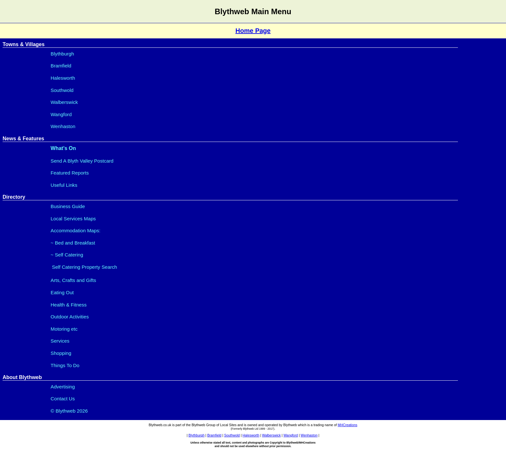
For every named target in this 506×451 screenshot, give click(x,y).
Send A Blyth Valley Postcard (82, 161)
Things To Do (65, 365)
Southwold (62, 90)
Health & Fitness (68, 304)
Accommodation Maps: (75, 230)
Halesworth (63, 78)
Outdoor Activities (70, 316)
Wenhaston (63, 126)
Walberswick (64, 102)
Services (60, 341)
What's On (63, 148)
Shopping (61, 353)
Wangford (61, 114)
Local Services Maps (73, 218)
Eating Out (62, 292)
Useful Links (64, 185)
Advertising (63, 386)
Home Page (253, 30)
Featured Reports (70, 172)
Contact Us (63, 398)
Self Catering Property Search (84, 267)
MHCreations (348, 425)
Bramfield (61, 65)
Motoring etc (64, 329)
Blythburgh (62, 53)
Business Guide (68, 206)
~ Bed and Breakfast (73, 243)
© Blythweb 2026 (69, 411)
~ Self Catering (67, 254)
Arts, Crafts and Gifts (73, 280)
